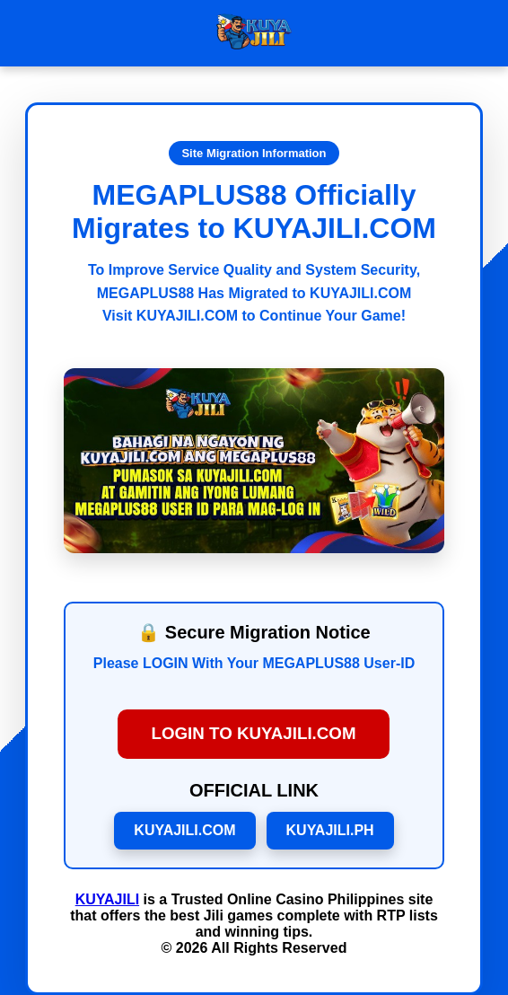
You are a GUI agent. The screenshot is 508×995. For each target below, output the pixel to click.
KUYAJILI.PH (330, 830)
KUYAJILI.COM (184, 830)
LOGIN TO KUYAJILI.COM (254, 734)
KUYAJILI (107, 899)
